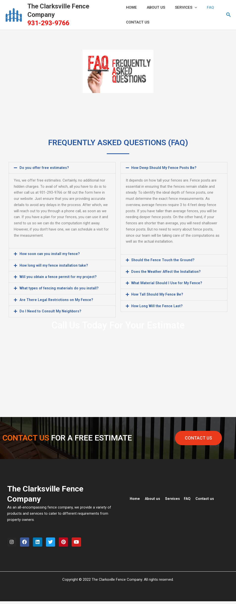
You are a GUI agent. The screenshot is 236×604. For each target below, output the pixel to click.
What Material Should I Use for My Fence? (167, 282)
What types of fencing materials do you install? (60, 288)
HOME (131, 7)
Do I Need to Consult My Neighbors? (51, 310)
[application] (189, 7)
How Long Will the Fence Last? (158, 305)
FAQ (203, 7)
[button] (228, 14)
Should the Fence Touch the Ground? (164, 260)
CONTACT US (137, 22)
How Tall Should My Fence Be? (158, 294)
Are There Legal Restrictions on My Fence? (58, 299)
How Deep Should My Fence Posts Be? (165, 167)
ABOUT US (153, 7)
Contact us (206, 498)
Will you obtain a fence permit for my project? (59, 276)
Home (135, 498)
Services (181, 7)
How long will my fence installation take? (55, 265)
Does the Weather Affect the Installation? (167, 271)
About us (153, 498)
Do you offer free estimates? (44, 167)
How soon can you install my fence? (51, 254)
